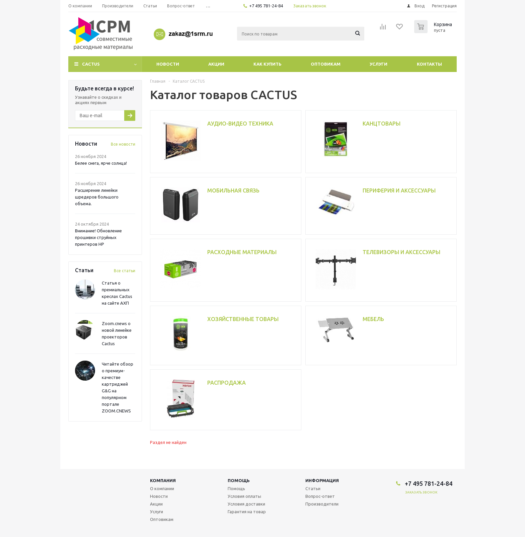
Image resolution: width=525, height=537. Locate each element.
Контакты (429, 64)
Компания (163, 480)
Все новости (123, 144)
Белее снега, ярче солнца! (101, 163)
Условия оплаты (244, 496)
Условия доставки (246, 504)
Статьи (312, 488)
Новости (167, 64)
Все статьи (124, 270)
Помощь (239, 480)
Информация (322, 480)
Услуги (378, 64)
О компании (162, 488)
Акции (216, 64)
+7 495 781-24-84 (266, 5)
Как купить (267, 64)
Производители (322, 504)
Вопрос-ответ (320, 496)
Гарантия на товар (247, 511)
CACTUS (91, 64)
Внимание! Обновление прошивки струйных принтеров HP (98, 237)
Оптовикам (326, 64)
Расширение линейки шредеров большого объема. (97, 197)
